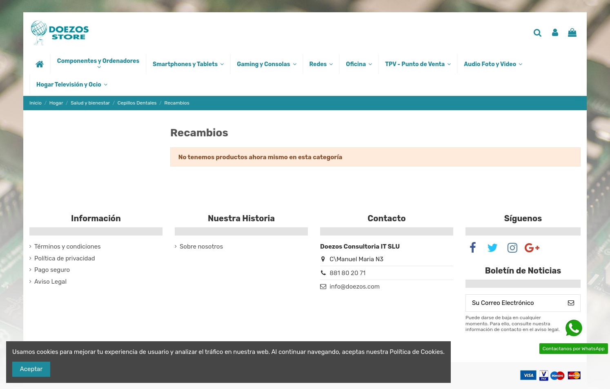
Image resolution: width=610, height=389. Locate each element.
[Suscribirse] (571, 303)
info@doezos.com (354, 286)
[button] (98, 64)
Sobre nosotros (201, 246)
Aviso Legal (50, 281)
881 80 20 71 (347, 273)
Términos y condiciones (67, 246)
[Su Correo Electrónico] (514, 303)
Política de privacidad (64, 258)
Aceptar (31, 369)
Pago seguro (52, 269)
